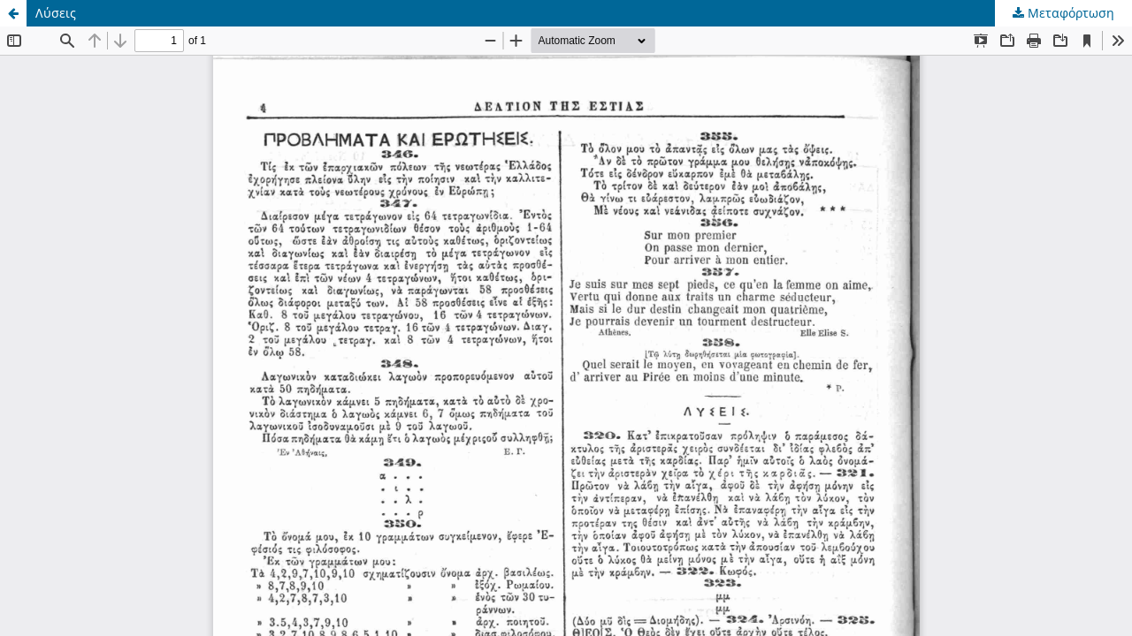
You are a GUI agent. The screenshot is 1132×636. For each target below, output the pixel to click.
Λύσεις (55, 12)
